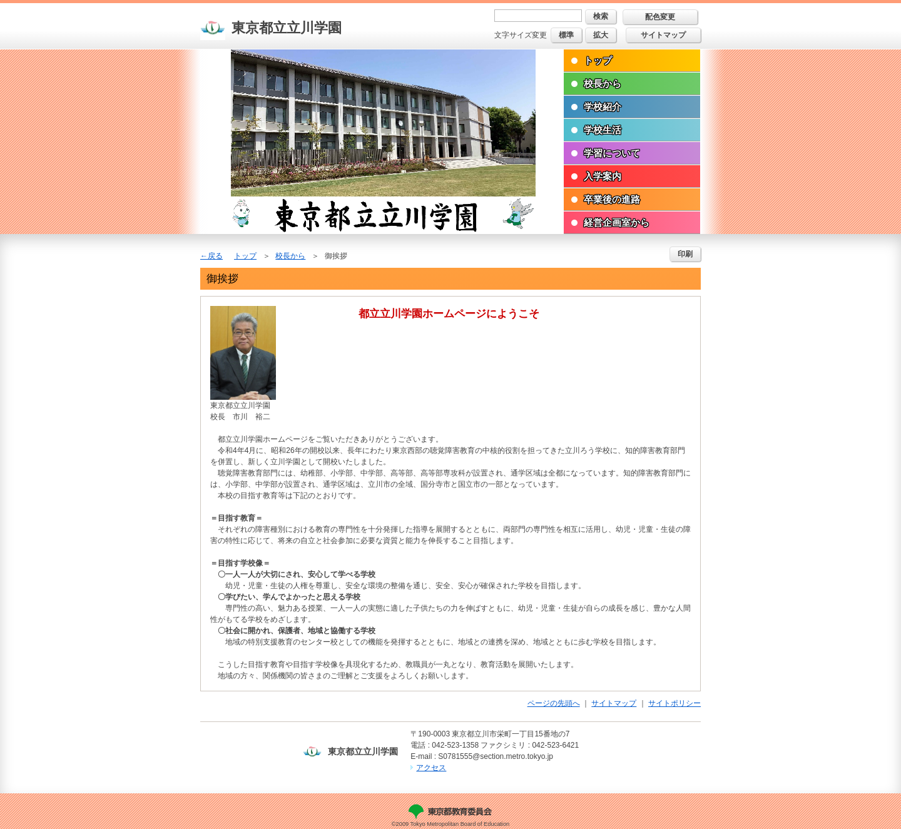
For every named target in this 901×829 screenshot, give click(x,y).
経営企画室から (616, 222)
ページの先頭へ (553, 703)
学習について (612, 153)
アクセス (431, 767)
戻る (215, 256)
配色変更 (660, 17)
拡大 (600, 35)
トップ (598, 60)
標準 (566, 35)
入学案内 (602, 176)
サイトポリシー (674, 703)
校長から (602, 83)
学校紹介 (602, 106)
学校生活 (602, 130)
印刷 (685, 254)
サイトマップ (663, 35)
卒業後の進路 (612, 199)
